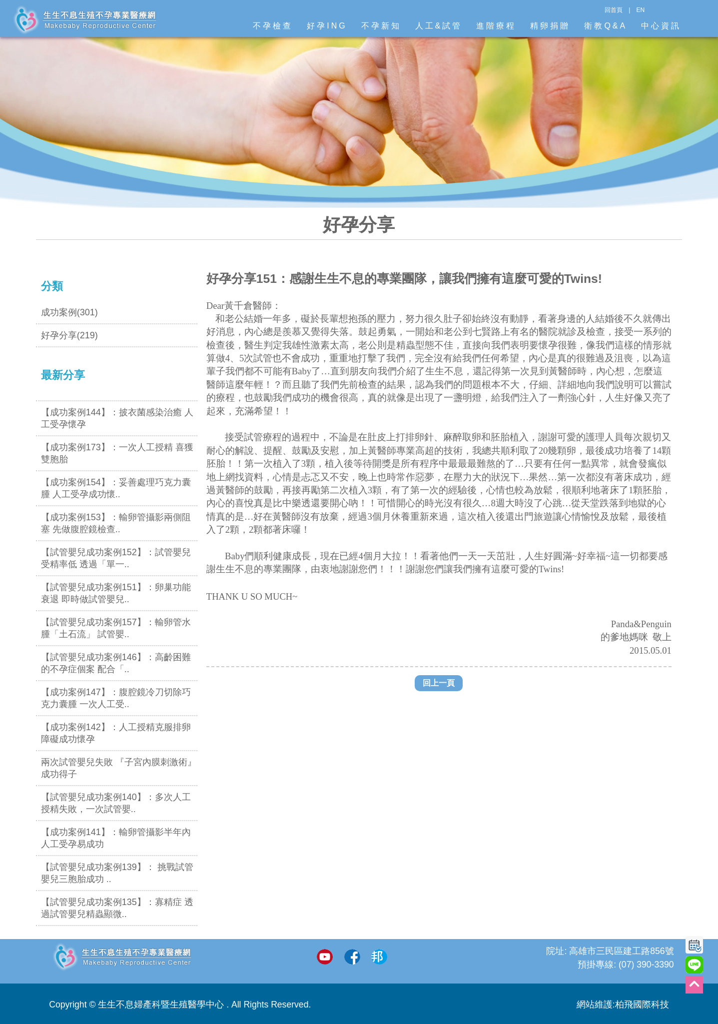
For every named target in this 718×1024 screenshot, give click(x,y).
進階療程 (496, 25)
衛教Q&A (605, 25)
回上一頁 (439, 683)
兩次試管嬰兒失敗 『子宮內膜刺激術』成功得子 (118, 768)
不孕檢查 (273, 25)
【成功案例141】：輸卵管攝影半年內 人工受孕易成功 (116, 838)
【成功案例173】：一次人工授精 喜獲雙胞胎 (117, 453)
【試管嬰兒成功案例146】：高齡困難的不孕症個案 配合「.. (116, 663)
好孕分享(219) (69, 335)
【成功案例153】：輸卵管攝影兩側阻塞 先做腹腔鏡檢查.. (116, 523)
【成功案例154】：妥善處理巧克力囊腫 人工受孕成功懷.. (116, 488)
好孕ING (327, 25)
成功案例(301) (69, 312)
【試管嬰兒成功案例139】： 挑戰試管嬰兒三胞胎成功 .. (117, 873)
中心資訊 (661, 25)
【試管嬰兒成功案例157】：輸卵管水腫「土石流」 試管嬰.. (116, 628)
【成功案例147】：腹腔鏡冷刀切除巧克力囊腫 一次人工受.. (116, 698)
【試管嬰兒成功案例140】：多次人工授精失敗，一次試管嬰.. (116, 803)
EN (640, 9)
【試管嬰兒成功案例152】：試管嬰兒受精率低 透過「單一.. (116, 558)
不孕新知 (381, 25)
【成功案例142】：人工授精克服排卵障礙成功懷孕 (116, 733)
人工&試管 (439, 25)
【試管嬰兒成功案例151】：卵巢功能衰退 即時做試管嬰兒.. (116, 593)
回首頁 (614, 9)
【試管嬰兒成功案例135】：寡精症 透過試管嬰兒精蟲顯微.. (117, 908)
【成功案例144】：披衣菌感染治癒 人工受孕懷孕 (117, 418)
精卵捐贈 (550, 25)
